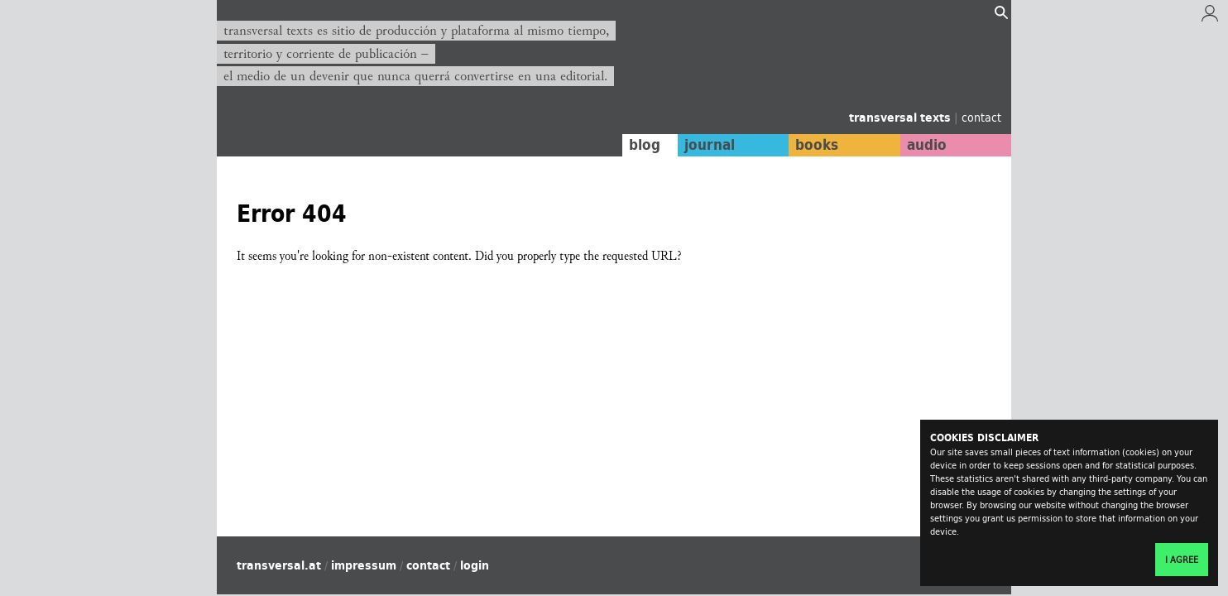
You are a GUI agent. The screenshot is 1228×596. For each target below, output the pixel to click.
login (474, 565)
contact (981, 117)
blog (644, 145)
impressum (363, 565)
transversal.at (279, 565)
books (816, 145)
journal (709, 145)
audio (927, 145)
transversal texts (901, 117)
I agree (1181, 559)
